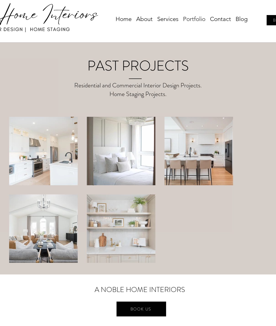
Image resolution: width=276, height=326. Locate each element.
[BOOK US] (141, 309)
